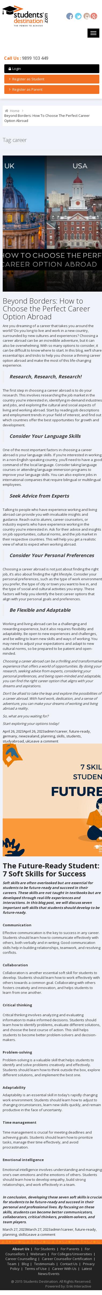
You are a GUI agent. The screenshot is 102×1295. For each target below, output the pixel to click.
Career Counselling (21, 1258)
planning (48, 736)
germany (10, 736)
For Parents (70, 1248)
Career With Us (64, 1268)
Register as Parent (25, 89)
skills (61, 736)
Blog (25, 1263)
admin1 (51, 731)
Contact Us (69, 1263)
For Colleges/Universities (72, 1254)
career (62, 731)
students (73, 736)
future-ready (79, 731)
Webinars (38, 1254)
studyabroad (13, 741)
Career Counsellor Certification (67, 1258)
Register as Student (26, 79)
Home (15, 110)
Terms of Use (36, 1268)
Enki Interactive (79, 1286)
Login (14, 68)
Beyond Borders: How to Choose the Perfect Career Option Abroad (46, 308)
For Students (45, 1248)
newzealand (29, 736)
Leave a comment (44, 741)
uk (28, 741)
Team (11, 1263)
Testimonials (44, 1263)
